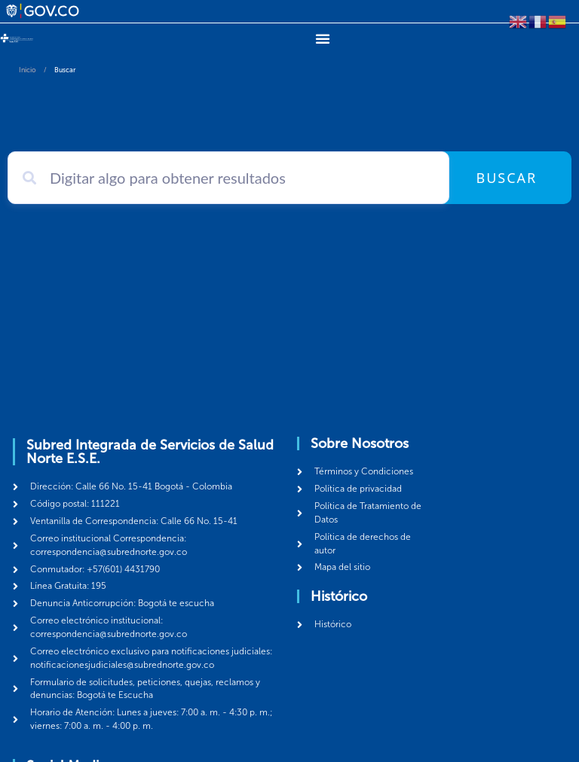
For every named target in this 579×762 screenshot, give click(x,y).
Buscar (506, 178)
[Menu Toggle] (322, 38)
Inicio (27, 70)
